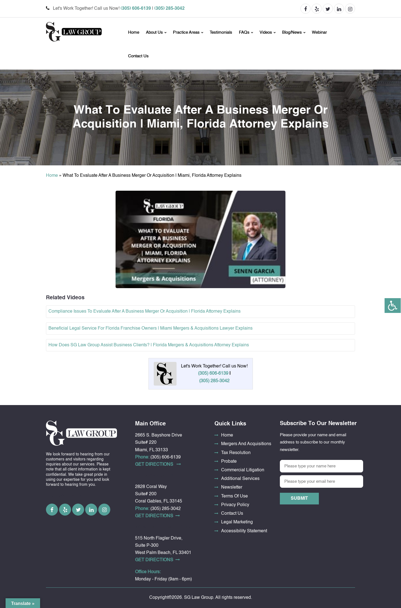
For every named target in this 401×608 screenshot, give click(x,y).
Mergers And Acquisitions (246, 444)
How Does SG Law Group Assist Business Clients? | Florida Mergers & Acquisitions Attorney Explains (148, 345)
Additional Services (240, 479)
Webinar (319, 32)
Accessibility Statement (244, 531)
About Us (154, 32)
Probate (229, 461)
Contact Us (138, 56)
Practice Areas (186, 32)
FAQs (244, 32)
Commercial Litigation (242, 470)
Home (133, 32)
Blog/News (292, 32)
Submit (299, 498)
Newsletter (231, 487)
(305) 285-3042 (169, 8)
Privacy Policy (235, 505)
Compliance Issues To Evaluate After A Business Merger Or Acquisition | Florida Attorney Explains (144, 311)
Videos (266, 32)
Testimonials (221, 32)
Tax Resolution (236, 453)
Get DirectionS (158, 464)
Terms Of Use (234, 496)
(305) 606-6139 (136, 8)
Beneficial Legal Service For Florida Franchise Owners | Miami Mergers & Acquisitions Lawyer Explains (150, 328)
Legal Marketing (237, 522)
